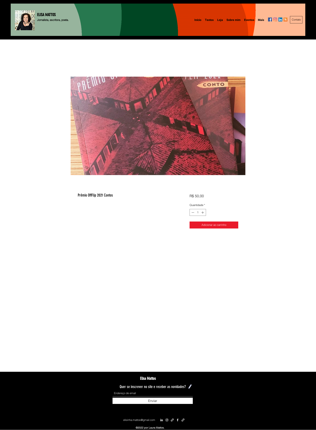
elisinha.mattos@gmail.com (139, 420)
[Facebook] (270, 19)
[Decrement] (192, 212)
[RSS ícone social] (285, 19)
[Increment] (203, 212)
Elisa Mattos (148, 378)
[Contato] (296, 19)
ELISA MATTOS (46, 14)
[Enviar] (153, 401)
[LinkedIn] (161, 420)
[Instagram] (275, 19)
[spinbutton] (198, 212)
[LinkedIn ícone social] (280, 19)
